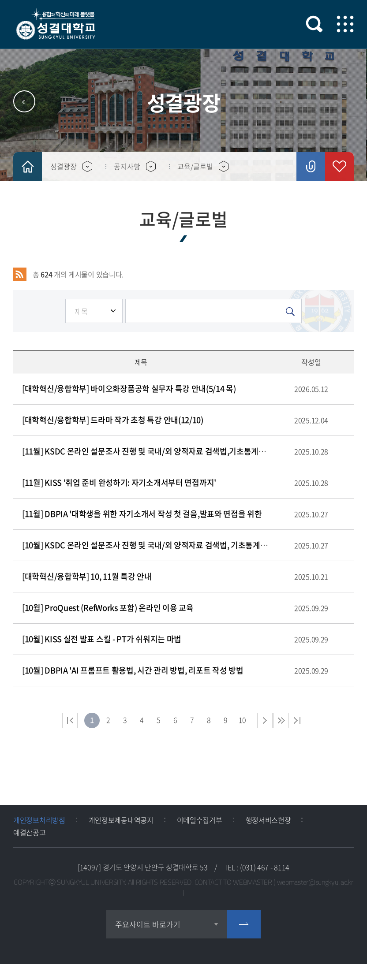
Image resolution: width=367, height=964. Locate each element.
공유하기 (310, 166)
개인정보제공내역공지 (121, 820)
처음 (70, 720)
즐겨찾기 (339, 166)
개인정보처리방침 (39, 820)
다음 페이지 (265, 720)
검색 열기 (314, 24)
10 (242, 720)
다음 (281, 720)
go (244, 924)
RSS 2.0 (19, 274)
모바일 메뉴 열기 (345, 24)
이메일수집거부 (199, 820)
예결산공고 (29, 832)
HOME (27, 166)
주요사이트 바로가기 (147, 924)
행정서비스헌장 (268, 820)
